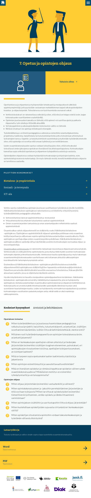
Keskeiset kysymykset (17, 307)
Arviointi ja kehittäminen (47, 307)
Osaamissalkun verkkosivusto (16, 249)
